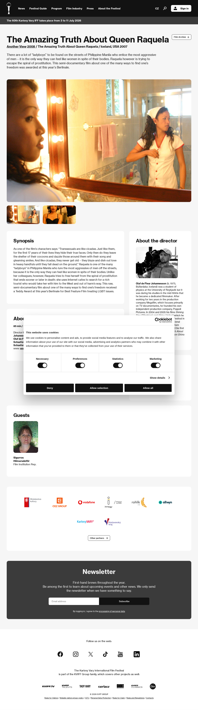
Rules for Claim (119, 698)
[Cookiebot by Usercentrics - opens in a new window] (157, 320)
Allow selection (99, 387)
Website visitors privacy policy (72, 698)
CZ (157, 8)
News (21, 8)
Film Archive (180, 37)
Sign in (181, 8)
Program (56, 8)
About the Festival (109, 8)
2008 (31, 46)
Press (90, 8)
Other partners (97, 538)
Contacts (150, 698)
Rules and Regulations (135, 698)
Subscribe (124, 601)
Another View (17, 46)
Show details (157, 377)
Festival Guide (38, 8)
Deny (50, 387)
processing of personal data (112, 611)
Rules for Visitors (51, 698)
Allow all (148, 387)
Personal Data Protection (101, 698)
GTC (87, 698)
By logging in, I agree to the (99, 611)
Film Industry (74, 8)
